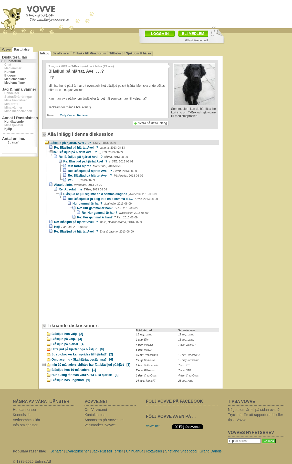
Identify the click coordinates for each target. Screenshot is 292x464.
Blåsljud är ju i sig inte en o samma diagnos (110, 194)
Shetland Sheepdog (181, 451)
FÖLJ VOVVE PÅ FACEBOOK (174, 401)
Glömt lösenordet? (196, 40)
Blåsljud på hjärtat (68, 344)
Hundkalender (14, 121)
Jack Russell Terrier (107, 451)
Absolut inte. (78, 185)
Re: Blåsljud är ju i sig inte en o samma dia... (113, 199)
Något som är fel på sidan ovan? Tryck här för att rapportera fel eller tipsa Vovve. (255, 415)
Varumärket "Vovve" (100, 425)
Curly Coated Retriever (74, 115)
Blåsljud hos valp (67, 334)
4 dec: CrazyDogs (188, 375)
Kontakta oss (95, 415)
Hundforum (12, 61)
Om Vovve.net (96, 410)
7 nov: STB (184, 370)
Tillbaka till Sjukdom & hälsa (130, 53)
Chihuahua (134, 451)
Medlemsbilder (15, 79)
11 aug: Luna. (186, 339)
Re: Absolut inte (83, 189)
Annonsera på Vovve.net (104, 420)
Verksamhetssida (26, 420)
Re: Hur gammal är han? (107, 208)
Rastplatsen (22, 49)
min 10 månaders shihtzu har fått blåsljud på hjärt (90, 364)
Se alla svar (61, 53)
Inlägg (44, 53)
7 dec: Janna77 (187, 344)
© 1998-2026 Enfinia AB (32, 461)
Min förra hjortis (95, 166)
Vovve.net (153, 426)
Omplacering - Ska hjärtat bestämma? (82, 359)
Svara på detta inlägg (152, 123)
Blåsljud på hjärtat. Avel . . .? (82, 143)
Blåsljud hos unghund (70, 380)
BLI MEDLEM (193, 34)
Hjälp (8, 129)
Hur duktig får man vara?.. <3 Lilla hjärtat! (85, 375)
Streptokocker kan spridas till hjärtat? (82, 354)
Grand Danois (211, 451)
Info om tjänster (25, 425)
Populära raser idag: (30, 451)
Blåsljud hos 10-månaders (73, 370)
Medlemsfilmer (15, 82)
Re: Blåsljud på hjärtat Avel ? (89, 147)
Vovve (6, 49)
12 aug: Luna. (186, 334)
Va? (81, 180)
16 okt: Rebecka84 (189, 355)
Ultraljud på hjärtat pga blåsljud (77, 349)
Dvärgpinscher (77, 451)
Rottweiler (154, 451)
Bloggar (10, 75)
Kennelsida (21, 415)
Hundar (9, 72)
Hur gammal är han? (102, 203)
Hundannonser (24, 410)
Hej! (71, 227)
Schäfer (56, 451)
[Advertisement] (99, 18)
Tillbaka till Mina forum (89, 53)
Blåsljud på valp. (66, 339)
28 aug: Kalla (185, 380)
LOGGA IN (160, 34)
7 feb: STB (184, 365)
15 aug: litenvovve (188, 360)
